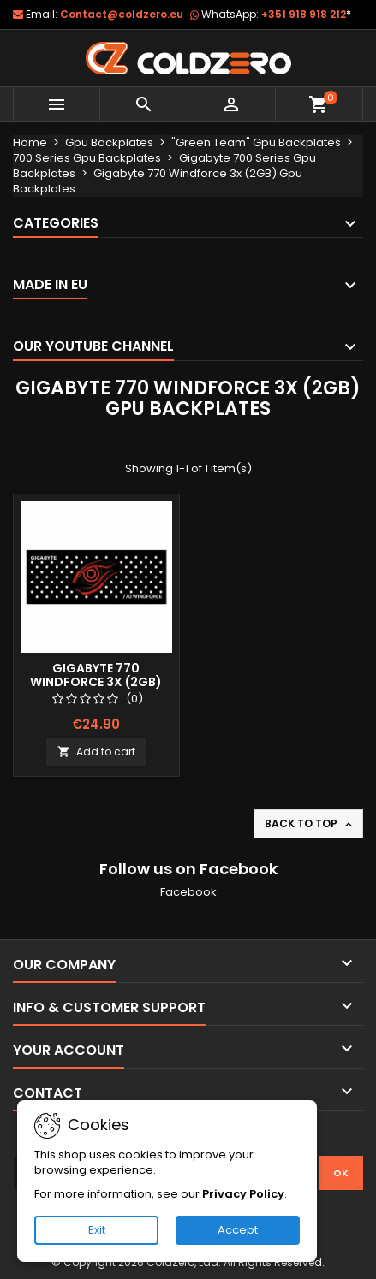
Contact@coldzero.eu (121, 14)
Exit (96, 1230)
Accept (238, 1230)
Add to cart (96, 751)
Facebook (188, 892)
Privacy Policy (243, 1194)
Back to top (310, 824)
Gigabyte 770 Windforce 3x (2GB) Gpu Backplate (96, 682)
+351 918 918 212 (306, 14)
